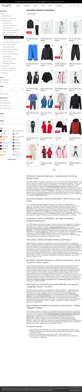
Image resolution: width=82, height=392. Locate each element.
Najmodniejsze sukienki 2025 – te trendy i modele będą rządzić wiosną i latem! (54, 331)
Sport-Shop (49, 190)
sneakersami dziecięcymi (57, 228)
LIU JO (65, 195)
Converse (69, 213)
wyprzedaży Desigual (42, 195)
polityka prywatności (47, 390)
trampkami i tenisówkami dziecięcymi (38, 229)
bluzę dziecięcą (46, 297)
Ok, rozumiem (75, 389)
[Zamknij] (77, 2)
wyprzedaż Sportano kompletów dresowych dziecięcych (62, 314)
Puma (47, 211)
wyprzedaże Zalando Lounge (56, 187)
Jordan (72, 210)
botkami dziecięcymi (44, 295)
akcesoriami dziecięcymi (66, 280)
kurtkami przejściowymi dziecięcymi (44, 280)
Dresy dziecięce (31, 13)
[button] (40, 2)
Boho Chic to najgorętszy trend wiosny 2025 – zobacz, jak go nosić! (50, 335)
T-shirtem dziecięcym (42, 232)
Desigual (29, 208)
